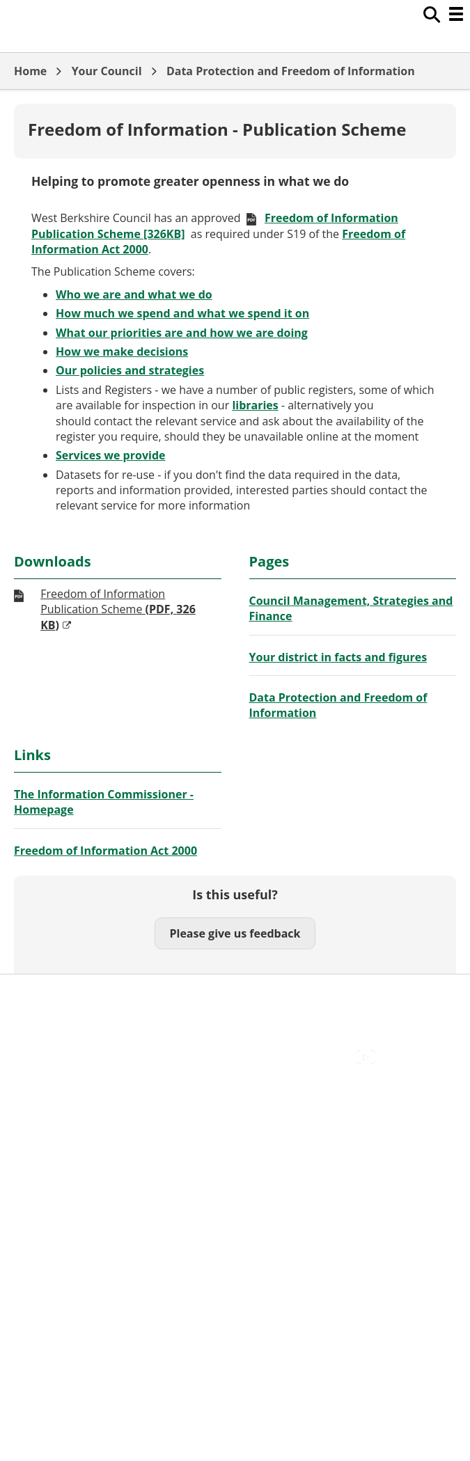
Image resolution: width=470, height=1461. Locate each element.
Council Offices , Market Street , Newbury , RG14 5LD (150, 1172)
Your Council (107, 71)
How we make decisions (122, 351)
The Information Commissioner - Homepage (104, 802)
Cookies (34, 1124)
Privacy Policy (49, 1156)
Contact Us (42, 1109)
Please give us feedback (234, 933)
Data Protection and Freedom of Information (290, 71)
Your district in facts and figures (338, 657)
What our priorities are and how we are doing (182, 332)
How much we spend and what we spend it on (182, 313)
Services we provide (110, 455)
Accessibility (45, 1094)
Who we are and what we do (134, 294)
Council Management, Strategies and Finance (351, 608)
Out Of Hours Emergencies (83, 1140)
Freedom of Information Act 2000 (105, 850)
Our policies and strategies (130, 370)
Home (30, 71)
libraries (255, 405)
